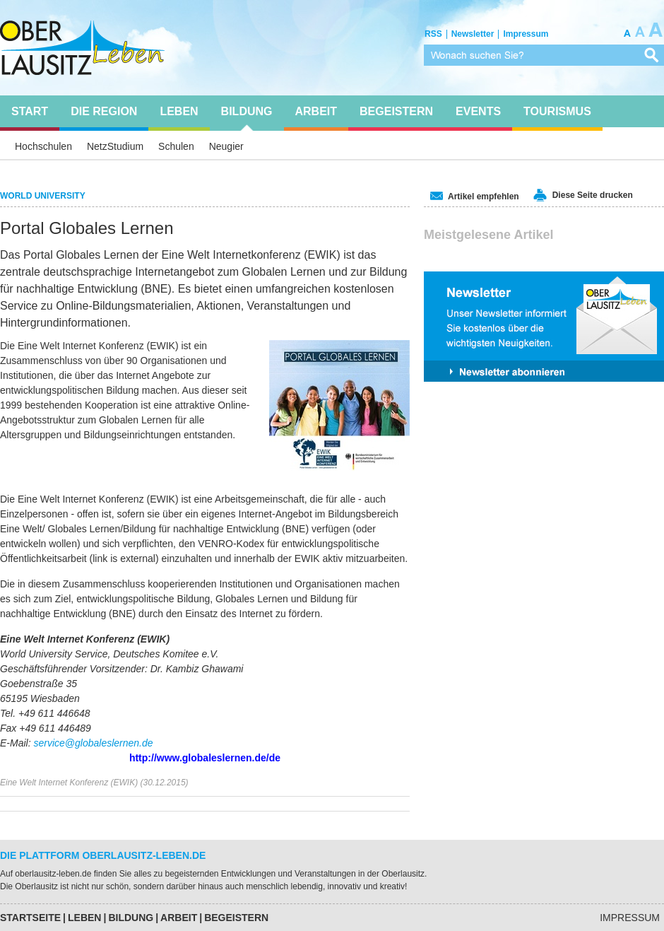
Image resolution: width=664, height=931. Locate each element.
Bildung (130, 917)
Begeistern (236, 917)
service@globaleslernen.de (93, 743)
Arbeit (178, 917)
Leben (84, 917)
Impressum (630, 917)
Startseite (30, 917)
